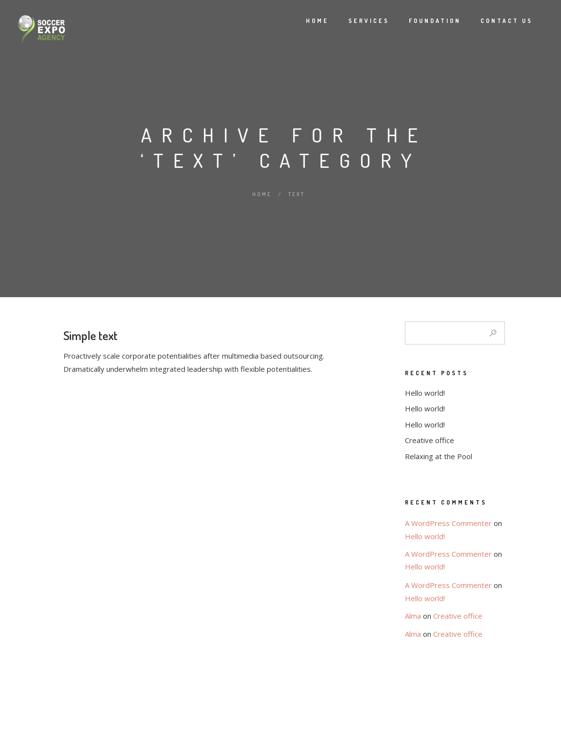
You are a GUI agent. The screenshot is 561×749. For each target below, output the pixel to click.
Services (357, 20)
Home (306, 20)
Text (296, 194)
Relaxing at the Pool (438, 456)
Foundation (424, 20)
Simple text (90, 335)
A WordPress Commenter (448, 523)
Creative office (429, 440)
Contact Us (495, 20)
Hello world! (425, 393)
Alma (413, 616)
